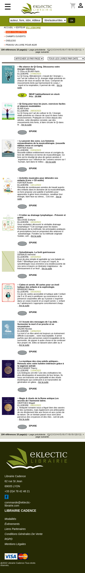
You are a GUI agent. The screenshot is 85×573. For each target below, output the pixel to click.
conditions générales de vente (23, 534)
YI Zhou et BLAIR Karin (28, 71)
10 (75, 50)
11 (80, 50)
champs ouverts (16, 36)
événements (12, 523)
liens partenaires (15, 528)
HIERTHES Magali (26, 403)
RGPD (8, 539)
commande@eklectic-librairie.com (18, 504)
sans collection (16, 32)
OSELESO (11, 40)
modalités (10, 518)
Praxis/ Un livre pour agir (21, 45)
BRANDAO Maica (25, 289)
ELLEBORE (33, 27)
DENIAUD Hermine (26, 254)
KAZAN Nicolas (24, 329)
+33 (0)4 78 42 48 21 (17, 491)
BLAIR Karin (23, 108)
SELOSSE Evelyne (26, 220)
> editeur (19, 27)
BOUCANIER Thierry (27, 368)
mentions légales (15, 544)
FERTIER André (25, 148)
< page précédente (36, 50)
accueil (8, 27)
